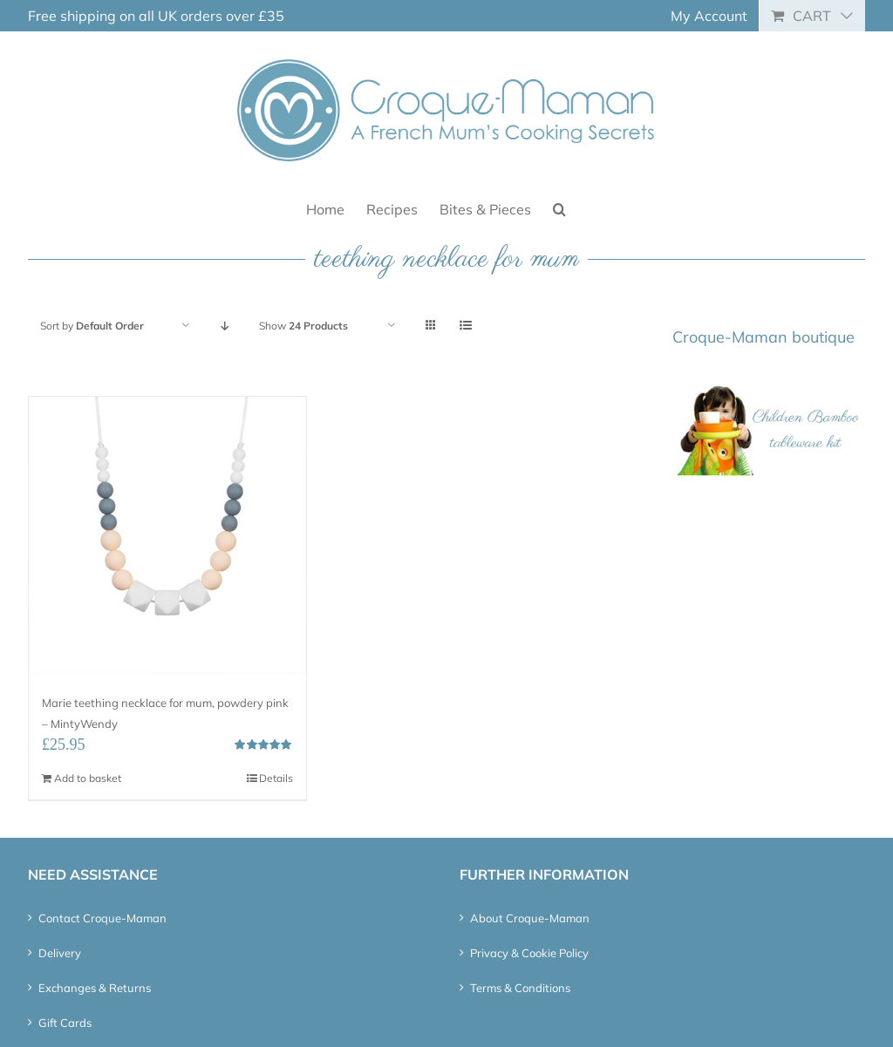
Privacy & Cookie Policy (529, 953)
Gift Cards (65, 1023)
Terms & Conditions (520, 988)
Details (276, 778)
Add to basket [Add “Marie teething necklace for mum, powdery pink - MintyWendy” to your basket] (87, 778)
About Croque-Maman (530, 918)
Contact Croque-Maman (102, 918)
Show (303, 325)
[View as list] (465, 326)
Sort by (92, 325)
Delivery (59, 953)
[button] (559, 208)
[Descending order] (225, 325)
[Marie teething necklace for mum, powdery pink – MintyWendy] (167, 535)
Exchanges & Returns (94, 988)
